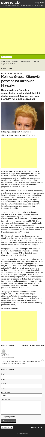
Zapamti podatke (8, 417)
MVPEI (32, 135)
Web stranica (5, 392)
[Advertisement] (22, 31)
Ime (3, 374)
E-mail (4, 383)
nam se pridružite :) (37, 5)
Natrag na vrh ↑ (37, 427)
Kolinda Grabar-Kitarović (17, 135)
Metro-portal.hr (11, 2)
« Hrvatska (6, 69)
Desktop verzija (39, 3)
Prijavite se (26, 5)
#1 (42, 360)
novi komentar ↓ (8, 345)
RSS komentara (37, 345)
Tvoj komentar (6, 399)
